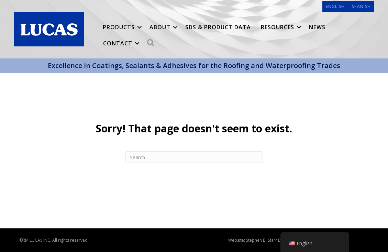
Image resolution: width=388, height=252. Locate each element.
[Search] (194, 157)
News (317, 27)
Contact (117, 43)
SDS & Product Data (218, 27)
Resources (277, 27)
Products (119, 27)
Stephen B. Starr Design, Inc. (273, 240)
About (159, 27)
